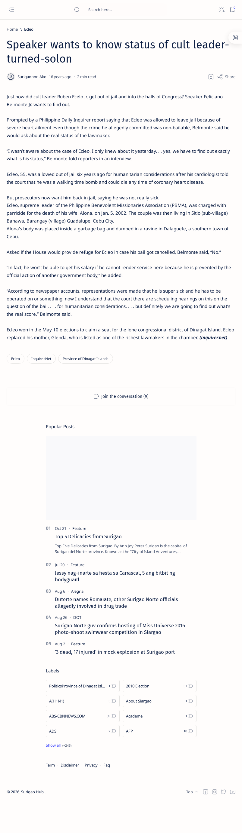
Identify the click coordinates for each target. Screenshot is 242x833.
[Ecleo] (28, 29)
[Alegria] (77, 620)
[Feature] (79, 557)
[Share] (226, 77)
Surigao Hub (33, 821)
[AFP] (159, 760)
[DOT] (77, 647)
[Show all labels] (58, 774)
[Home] (12, 29)
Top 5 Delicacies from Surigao (88, 566)
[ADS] (83, 760)
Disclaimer (70, 794)
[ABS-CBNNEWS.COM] (83, 745)
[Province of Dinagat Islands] (85, 388)
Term (50, 794)
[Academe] (159, 745)
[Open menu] (11, 10)
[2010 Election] (159, 715)
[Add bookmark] (211, 77)
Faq (106, 794)
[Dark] (221, 10)
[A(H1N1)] (83, 730)
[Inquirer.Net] (41, 388)
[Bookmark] (232, 10)
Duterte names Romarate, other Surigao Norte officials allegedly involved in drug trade (116, 632)
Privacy (91, 794)
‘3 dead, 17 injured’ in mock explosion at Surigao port (115, 681)
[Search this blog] (119, 9)
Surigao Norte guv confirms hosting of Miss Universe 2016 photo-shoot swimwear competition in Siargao (120, 658)
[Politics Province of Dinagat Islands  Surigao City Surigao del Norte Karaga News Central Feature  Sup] (83, 715)
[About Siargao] (159, 730)
